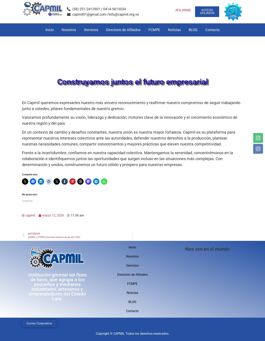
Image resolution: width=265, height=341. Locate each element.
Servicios (91, 30)
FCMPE (154, 30)
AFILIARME (183, 10)
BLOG (193, 30)
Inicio (49, 30)
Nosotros (69, 30)
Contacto (212, 30)
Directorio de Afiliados (123, 30)
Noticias (174, 30)
